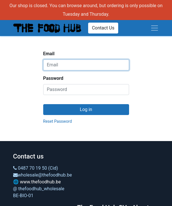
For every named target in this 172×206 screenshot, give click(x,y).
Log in (86, 109)
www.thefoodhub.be (40, 182)
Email (49, 53)
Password (53, 78)
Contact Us (103, 28)
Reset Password (57, 121)
